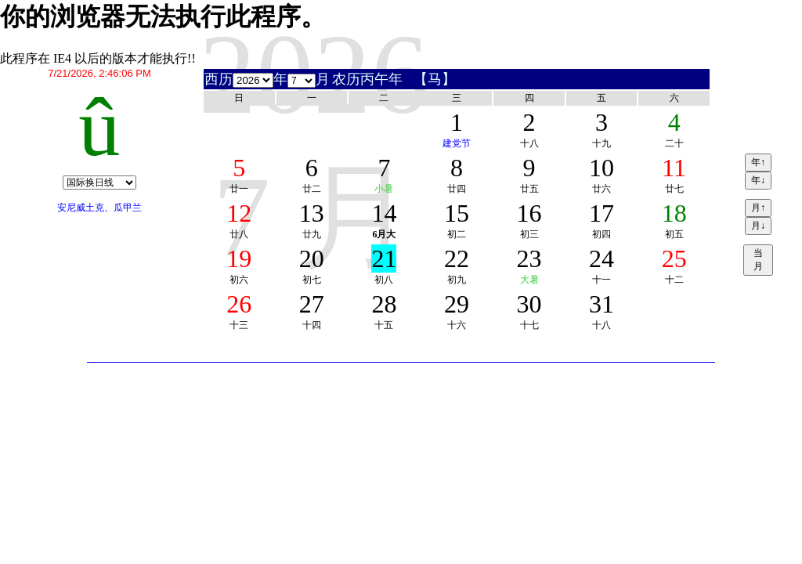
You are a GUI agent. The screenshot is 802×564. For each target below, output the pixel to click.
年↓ (758, 180)
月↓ (758, 225)
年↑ (758, 162)
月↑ (758, 207)
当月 (758, 260)
